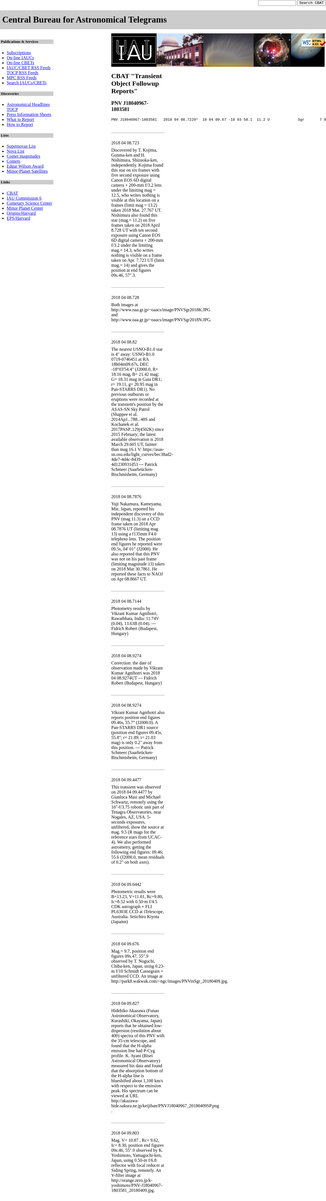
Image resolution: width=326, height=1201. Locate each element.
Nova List (15, 152)
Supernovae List (21, 147)
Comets (13, 162)
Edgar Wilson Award (25, 167)
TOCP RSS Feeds (22, 73)
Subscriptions (19, 53)
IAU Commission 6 (24, 199)
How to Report (20, 125)
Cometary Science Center (29, 204)
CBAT (12, 194)
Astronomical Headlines (28, 105)
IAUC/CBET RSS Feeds (29, 68)
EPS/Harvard (18, 219)
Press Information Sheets (29, 115)
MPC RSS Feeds (22, 78)
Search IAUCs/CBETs (26, 83)
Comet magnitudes (23, 157)
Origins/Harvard (21, 214)
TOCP (12, 110)
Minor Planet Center (25, 209)
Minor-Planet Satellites (27, 172)
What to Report (20, 120)
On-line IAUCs (20, 58)
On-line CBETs (20, 63)
